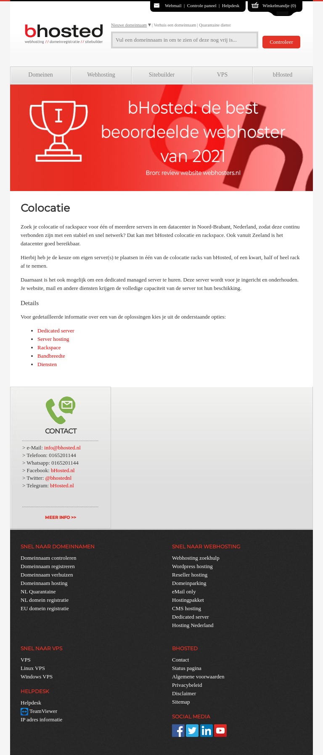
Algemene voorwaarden (198, 676)
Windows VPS (37, 676)
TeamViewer (39, 711)
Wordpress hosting (192, 566)
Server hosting (53, 339)
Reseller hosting (189, 575)
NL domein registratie (45, 600)
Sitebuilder (162, 75)
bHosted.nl (63, 470)
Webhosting (101, 75)
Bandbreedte (51, 356)
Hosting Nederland (193, 625)
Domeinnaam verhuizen (47, 575)
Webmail (173, 5)
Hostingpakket (188, 600)
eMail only (184, 591)
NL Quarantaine (38, 591)
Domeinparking (189, 583)
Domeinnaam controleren (48, 558)
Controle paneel (202, 5)
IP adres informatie (41, 719)
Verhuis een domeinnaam (175, 25)
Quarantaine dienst (214, 25)
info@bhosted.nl (62, 447)
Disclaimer (184, 693)
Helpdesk (231, 5)
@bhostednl (58, 478)
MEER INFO (57, 517)
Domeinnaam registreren (48, 566)
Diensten (47, 364)
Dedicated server (55, 330)
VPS (222, 75)
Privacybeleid (187, 685)
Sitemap (181, 702)
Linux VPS (33, 668)
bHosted (283, 75)
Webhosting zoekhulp (196, 558)
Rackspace (49, 347)
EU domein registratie (45, 608)
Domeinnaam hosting (44, 583)
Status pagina (186, 668)
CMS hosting (186, 608)
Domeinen (40, 75)
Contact (180, 660)
